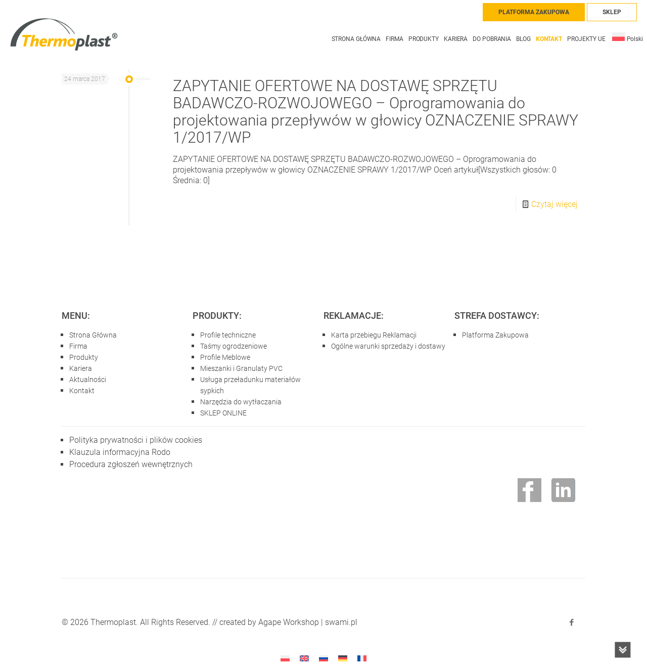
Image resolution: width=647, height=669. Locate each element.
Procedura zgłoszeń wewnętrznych (131, 464)
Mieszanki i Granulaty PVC (241, 368)
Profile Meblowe (225, 357)
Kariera (80, 368)
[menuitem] (627, 34)
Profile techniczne (228, 335)
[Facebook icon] (571, 622)
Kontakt (82, 391)
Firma (78, 346)
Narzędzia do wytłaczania (241, 402)
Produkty (83, 357)
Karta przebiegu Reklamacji (374, 335)
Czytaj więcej (554, 204)
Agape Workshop (288, 622)
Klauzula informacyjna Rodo (119, 452)
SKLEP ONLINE (223, 413)
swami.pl (341, 622)
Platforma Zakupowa (495, 335)
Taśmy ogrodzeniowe (233, 346)
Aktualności (87, 379)
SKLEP (612, 12)
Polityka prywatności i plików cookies (135, 440)
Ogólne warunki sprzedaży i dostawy (388, 346)
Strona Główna (93, 335)
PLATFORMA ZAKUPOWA (533, 12)
